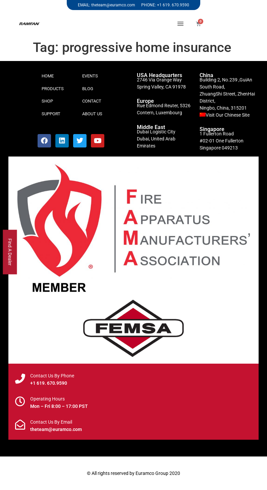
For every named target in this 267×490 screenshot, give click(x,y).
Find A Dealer (10, 252)
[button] (180, 23)
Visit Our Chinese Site (228, 115)
